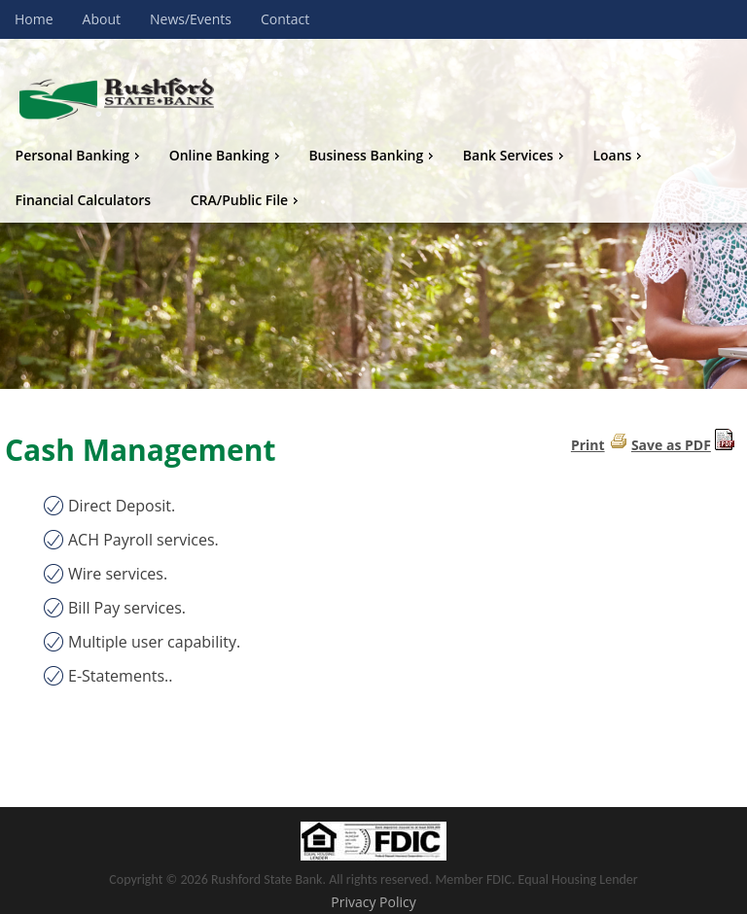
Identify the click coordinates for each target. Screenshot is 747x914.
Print (588, 445)
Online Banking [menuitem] (226, 155)
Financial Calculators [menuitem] (84, 200)
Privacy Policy (373, 902)
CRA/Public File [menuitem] (246, 200)
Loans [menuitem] (619, 155)
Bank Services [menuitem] (515, 155)
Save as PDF (671, 445)
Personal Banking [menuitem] (80, 155)
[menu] (373, 178)
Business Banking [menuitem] (373, 155)
